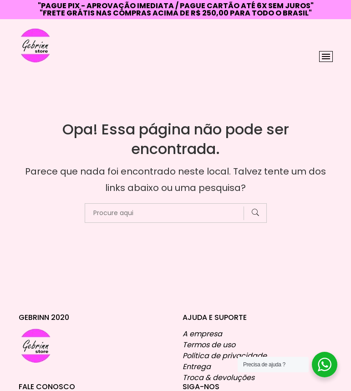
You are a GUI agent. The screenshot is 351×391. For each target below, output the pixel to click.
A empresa (202, 330)
